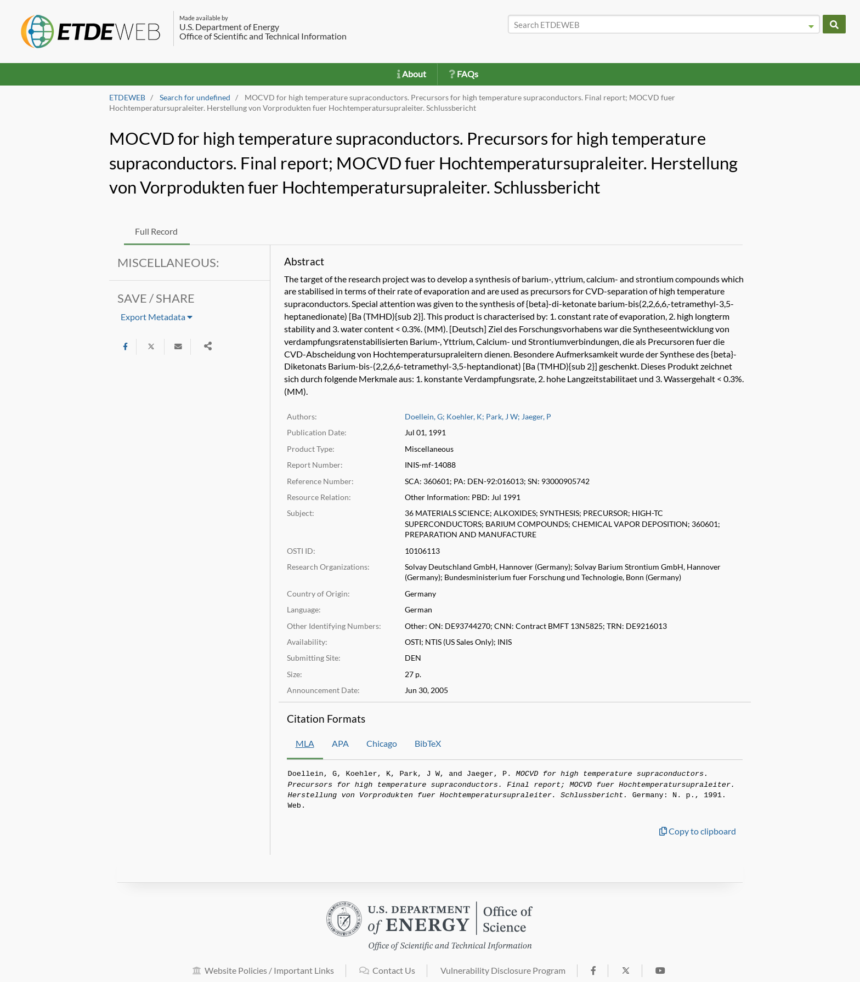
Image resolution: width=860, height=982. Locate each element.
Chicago (381, 743)
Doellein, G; (425, 416)
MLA (305, 743)
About (411, 74)
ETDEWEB (127, 97)
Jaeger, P (536, 416)
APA (340, 743)
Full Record (156, 231)
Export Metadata (157, 316)
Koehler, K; (465, 416)
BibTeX (428, 743)
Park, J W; (503, 416)
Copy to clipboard (697, 831)
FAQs (463, 74)
